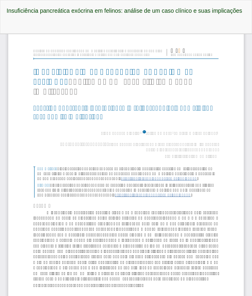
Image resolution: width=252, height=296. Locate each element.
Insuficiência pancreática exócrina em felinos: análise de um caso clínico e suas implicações (124, 10)
